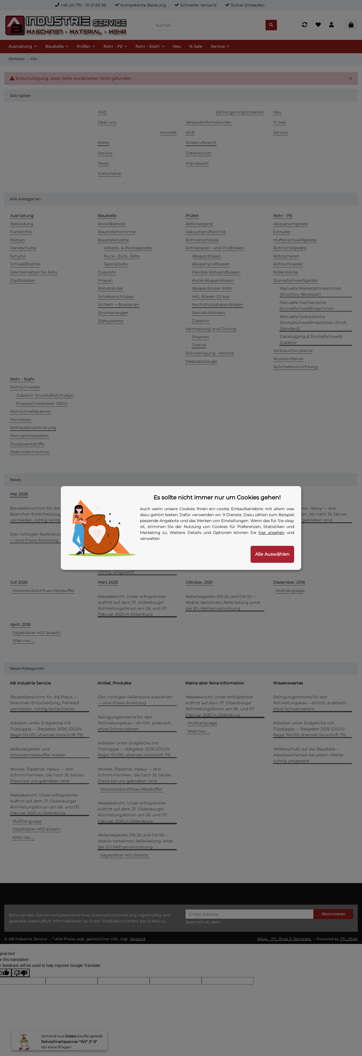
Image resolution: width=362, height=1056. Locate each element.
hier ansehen (271, 532)
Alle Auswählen (272, 554)
